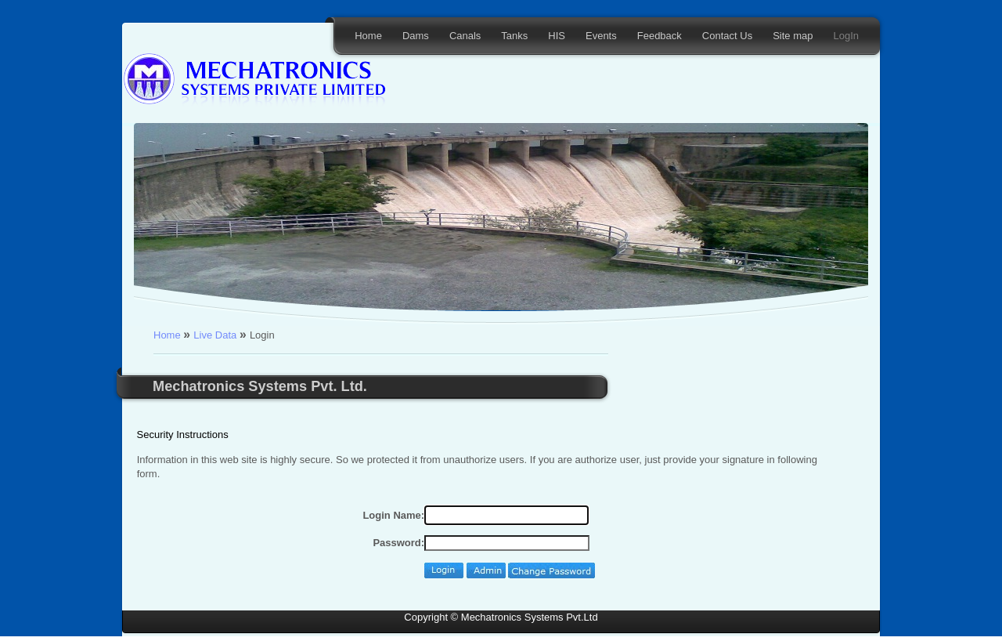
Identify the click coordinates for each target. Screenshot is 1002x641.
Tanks (514, 36)
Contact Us (727, 36)
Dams (415, 36)
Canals (465, 36)
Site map (793, 36)
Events (601, 36)
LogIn (846, 36)
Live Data (216, 335)
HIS (556, 36)
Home (368, 36)
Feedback (659, 36)
